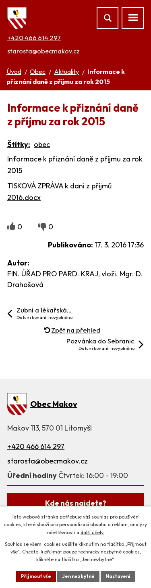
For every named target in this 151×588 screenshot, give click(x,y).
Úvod (13, 71)
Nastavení (117, 576)
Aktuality (66, 71)
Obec (38, 71)
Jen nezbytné (78, 576)
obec (42, 144)
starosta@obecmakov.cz (43, 51)
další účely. (92, 532)
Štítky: (18, 144)
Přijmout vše (36, 576)
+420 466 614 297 (34, 38)
